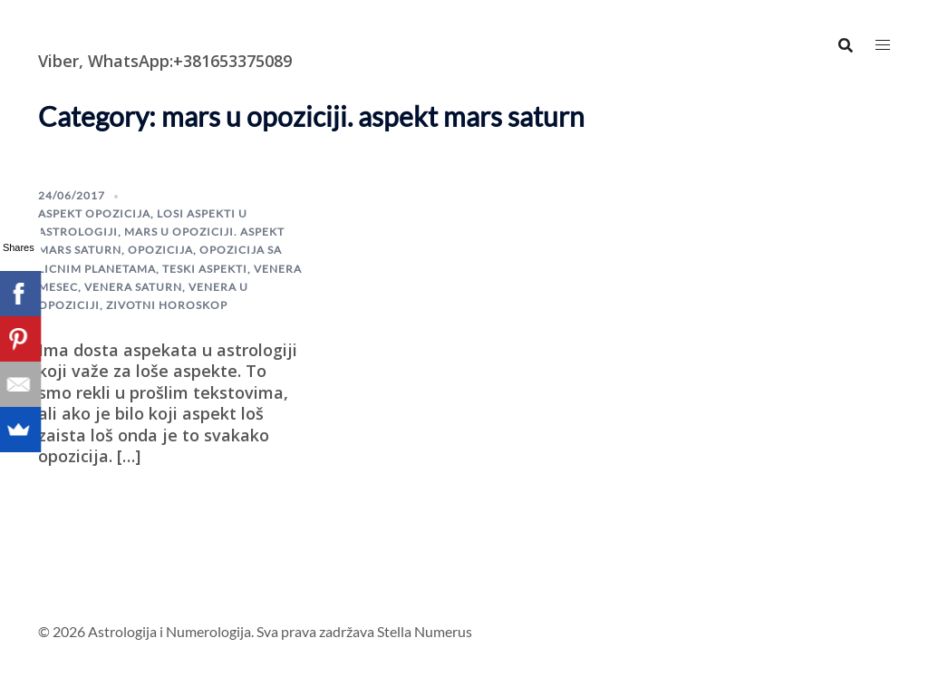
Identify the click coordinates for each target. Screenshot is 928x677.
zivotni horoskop (166, 305)
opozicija (160, 249)
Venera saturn (133, 287)
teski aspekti (204, 269)
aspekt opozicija (94, 213)
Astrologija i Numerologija (143, 32)
